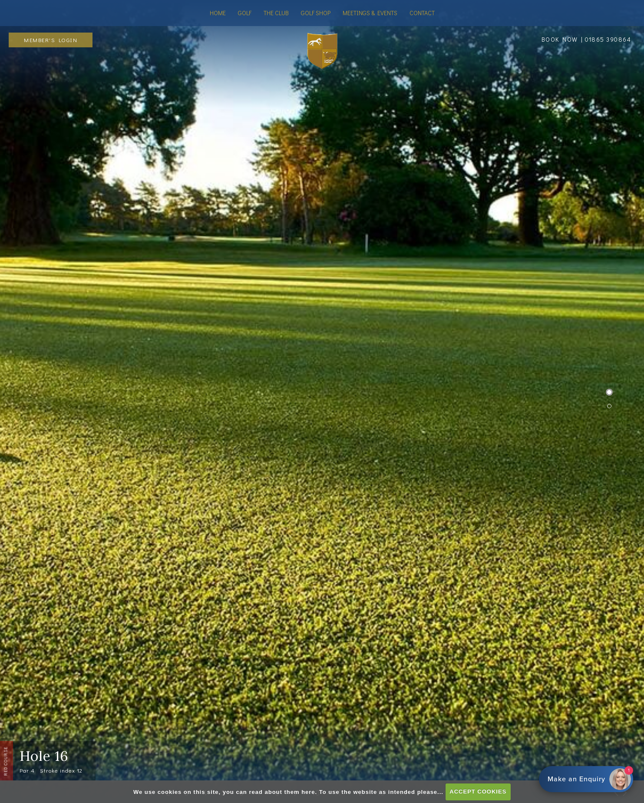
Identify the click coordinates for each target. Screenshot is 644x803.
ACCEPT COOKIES (477, 791)
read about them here (282, 791)
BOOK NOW (560, 39)
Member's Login (50, 39)
